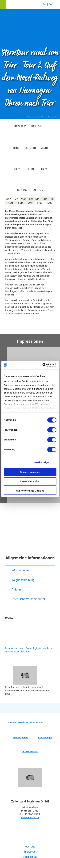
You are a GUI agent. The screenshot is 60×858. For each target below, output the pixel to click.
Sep (20, 202)
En (50, 4)
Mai (37, 199)
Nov (39, 202)
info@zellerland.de (30, 817)
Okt (30, 202)
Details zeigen (42, 462)
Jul (52, 199)
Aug (10, 202)
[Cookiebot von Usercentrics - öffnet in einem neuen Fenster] (42, 365)
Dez (49, 202)
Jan (8, 199)
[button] (3, 4)
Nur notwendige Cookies (30, 490)
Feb (16, 199)
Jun (45, 199)
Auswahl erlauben (30, 481)
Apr (30, 199)
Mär (23, 199)
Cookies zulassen (30, 472)
